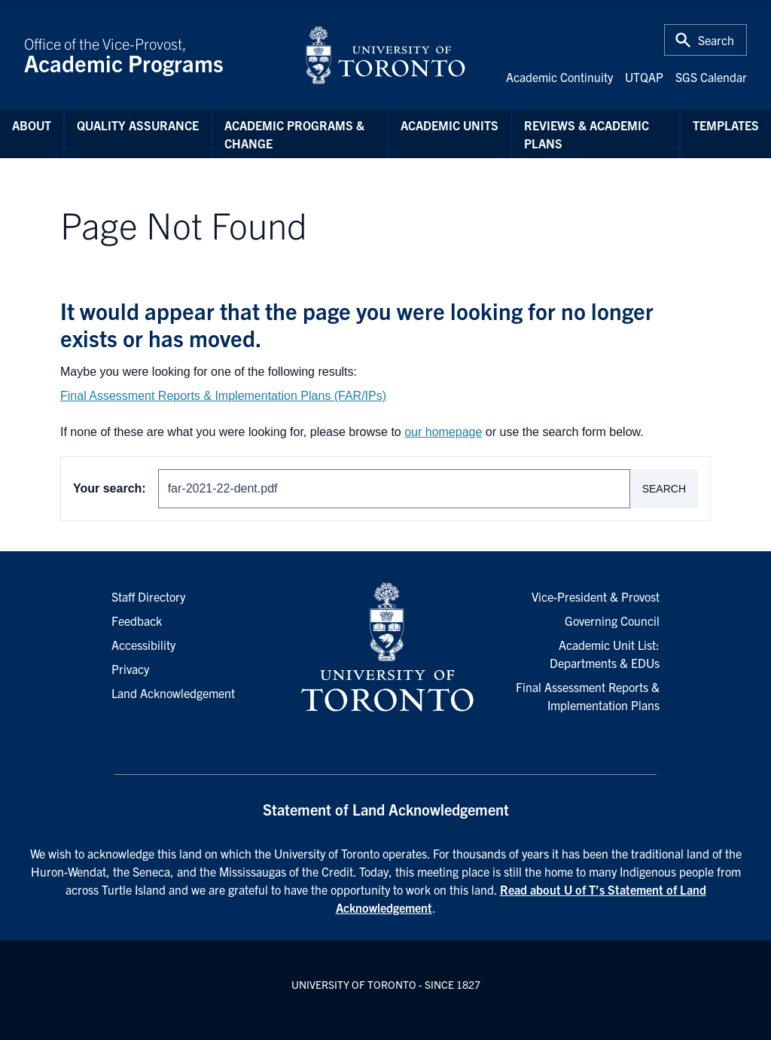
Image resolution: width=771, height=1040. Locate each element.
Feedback (136, 620)
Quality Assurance (138, 125)
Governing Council (612, 620)
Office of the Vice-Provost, (155, 55)
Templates (726, 125)
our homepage (443, 431)
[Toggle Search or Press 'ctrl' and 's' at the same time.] (705, 40)
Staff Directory (148, 596)
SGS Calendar (711, 76)
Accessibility (143, 644)
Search (664, 489)
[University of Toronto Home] (385, 55)
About (31, 125)
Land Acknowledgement (173, 692)
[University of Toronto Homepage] (385, 647)
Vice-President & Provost (596, 596)
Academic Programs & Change (294, 134)
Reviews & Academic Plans (586, 134)
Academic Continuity (559, 76)
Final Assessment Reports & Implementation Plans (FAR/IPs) (223, 395)
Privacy (130, 668)
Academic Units (449, 125)
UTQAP (644, 76)
